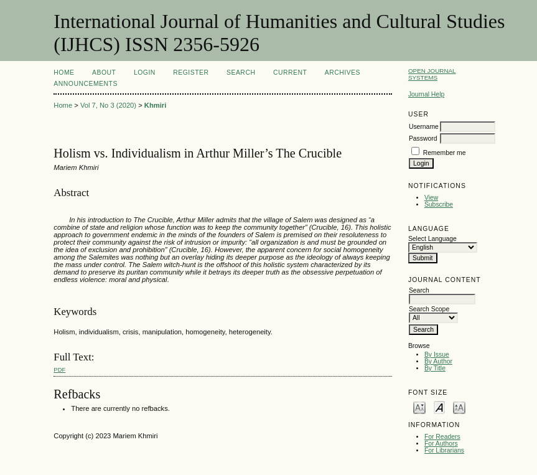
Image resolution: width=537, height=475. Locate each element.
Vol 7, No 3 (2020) (108, 105)
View (431, 197)
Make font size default (439, 407)
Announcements (86, 83)
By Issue (436, 354)
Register (190, 72)
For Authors (441, 443)
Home (64, 72)
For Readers (442, 436)
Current (290, 72)
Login (145, 72)
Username (424, 126)
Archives (342, 72)
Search (240, 72)
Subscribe (438, 204)
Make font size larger (459, 407)
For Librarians (444, 450)
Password (423, 138)
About (104, 72)
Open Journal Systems (432, 74)
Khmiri (155, 105)
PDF (59, 369)
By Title (435, 368)
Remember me (444, 152)
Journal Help (426, 94)
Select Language (432, 238)
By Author (438, 361)
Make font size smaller (419, 407)
